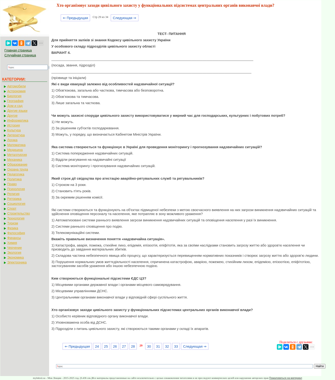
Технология (15, 218)
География (15, 101)
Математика (16, 145)
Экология (14, 252)
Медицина (15, 150)
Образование (17, 164)
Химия (12, 243)
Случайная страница (20, 55)
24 (97, 346)
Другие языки (17, 111)
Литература (16, 135)
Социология (16, 203)
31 (158, 346)
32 (167, 346)
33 (176, 346)
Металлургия (17, 155)
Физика (12, 228)
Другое (12, 115)
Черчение (14, 248)
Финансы (14, 238)
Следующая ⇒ (124, 18)
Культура (14, 130)
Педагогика (15, 174)
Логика (12, 140)
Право (12, 184)
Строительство (18, 213)
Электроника (17, 262)
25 (106, 346)
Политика (14, 179)
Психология (16, 189)
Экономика (15, 257)
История (13, 125)
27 (124, 346)
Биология (14, 96)
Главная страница (18, 50)
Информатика (17, 120)
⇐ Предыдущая (75, 18)
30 (149, 346)
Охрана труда (17, 169)
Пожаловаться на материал (285, 378)
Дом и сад (15, 106)
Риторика (14, 199)
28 (133, 346)
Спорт (11, 208)
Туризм (12, 223)
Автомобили (16, 86)
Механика (14, 159)
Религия (13, 194)
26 (115, 346)
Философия (16, 233)
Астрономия (16, 91)
